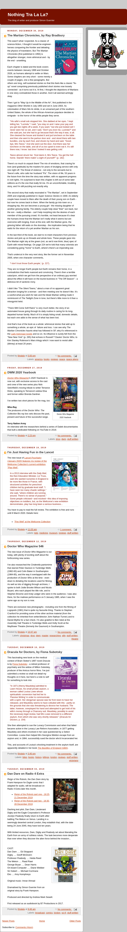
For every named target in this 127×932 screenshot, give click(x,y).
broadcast (40, 913)
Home (42, 921)
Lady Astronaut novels (21, 334)
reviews (54, 359)
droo (58, 439)
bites (24, 757)
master (45, 635)
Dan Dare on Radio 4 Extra (25, 773)
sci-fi (64, 913)
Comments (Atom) (24, 927)
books (47, 359)
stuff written (72, 439)
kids (36, 533)
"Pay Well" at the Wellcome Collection (32, 521)
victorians (73, 760)
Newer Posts (8, 921)
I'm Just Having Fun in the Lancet (30, 452)
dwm (63, 439)
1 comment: (66, 529)
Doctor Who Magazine (18, 378)
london (53, 757)
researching (55, 635)
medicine (43, 533)
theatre (75, 639)
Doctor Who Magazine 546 (25, 546)
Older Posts (75, 921)
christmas (24, 635)
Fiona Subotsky (19, 664)
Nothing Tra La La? (28, 14)
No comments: (64, 356)
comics (49, 913)
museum (53, 533)
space (62, 359)
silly (63, 635)
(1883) (53, 748)
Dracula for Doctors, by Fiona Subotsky (34, 652)
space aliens (72, 359)
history (38, 757)
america (39, 359)
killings (46, 757)
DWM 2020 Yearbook (21, 372)
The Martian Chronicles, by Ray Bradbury (36, 35)
